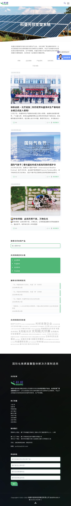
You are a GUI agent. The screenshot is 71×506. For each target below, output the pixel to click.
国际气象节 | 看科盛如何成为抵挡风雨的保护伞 (33, 164)
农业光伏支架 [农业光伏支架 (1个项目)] (17, 329)
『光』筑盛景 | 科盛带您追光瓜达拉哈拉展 (26, 299)
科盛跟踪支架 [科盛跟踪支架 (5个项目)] (21, 341)
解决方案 (14, 413)
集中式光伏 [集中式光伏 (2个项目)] (24, 344)
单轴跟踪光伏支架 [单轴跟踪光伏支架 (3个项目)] (48, 328)
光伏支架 (27, 363)
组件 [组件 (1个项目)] (29, 342)
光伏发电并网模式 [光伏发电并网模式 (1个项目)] (30, 324)
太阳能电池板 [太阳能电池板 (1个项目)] (24, 334)
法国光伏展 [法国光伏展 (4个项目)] (26, 339)
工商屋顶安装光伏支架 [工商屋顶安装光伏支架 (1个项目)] (26, 337)
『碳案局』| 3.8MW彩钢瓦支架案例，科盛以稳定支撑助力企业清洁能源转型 (35, 307)
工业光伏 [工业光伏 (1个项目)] (44, 334)
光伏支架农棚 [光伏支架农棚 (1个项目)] (56, 324)
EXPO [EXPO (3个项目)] (18, 324)
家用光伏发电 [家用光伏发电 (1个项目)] (32, 334)
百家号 (13, 407)
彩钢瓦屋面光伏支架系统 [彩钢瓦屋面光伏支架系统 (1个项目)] (38, 337)
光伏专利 (14, 420)
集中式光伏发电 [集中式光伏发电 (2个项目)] (33, 344)
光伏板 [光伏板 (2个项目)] (47, 326)
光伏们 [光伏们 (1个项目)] (23, 324)
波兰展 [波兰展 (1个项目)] (46, 339)
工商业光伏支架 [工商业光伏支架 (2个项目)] (52, 334)
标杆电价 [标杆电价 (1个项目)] (17, 339)
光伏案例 (14, 418)
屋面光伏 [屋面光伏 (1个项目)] (38, 334)
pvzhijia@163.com (21, 446)
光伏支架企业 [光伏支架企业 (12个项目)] (43, 323)
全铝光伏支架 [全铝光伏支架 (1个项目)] (53, 326)
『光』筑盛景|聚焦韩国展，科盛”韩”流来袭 (27, 292)
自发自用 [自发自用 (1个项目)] (33, 342)
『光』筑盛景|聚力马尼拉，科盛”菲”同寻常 (27, 285)
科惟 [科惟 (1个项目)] (13, 342)
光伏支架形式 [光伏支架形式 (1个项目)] (25, 326)
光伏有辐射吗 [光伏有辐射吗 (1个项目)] (41, 326)
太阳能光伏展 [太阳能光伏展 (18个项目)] (41, 331)
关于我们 (14, 411)
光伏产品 (14, 415)
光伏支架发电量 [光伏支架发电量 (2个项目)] (16, 326)
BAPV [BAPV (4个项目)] (13, 323)
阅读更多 (56, 122)
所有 (19, 61)
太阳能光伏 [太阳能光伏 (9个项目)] (24, 331)
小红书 (13, 405)
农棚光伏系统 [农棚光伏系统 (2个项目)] (25, 329)
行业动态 (35, 66)
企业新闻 (28, 61)
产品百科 (39, 61)
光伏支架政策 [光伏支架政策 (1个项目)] (33, 326)
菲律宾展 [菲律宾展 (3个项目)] (40, 341)
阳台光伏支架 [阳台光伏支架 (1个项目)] (16, 344)
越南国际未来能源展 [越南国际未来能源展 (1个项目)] (49, 342)
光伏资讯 (50, 61)
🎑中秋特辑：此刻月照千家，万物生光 (29, 218)
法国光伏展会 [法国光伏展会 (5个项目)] (37, 338)
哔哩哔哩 (14, 409)
